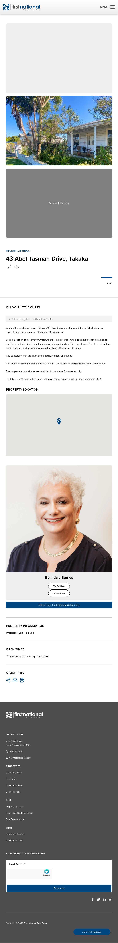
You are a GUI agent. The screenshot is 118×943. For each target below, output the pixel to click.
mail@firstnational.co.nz (18, 758)
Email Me (59, 594)
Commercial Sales (14, 785)
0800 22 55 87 (14, 751)
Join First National (92, 932)
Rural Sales (11, 779)
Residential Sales (14, 772)
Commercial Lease (14, 840)
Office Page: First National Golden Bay (59, 605)
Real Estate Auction (15, 819)
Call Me (59, 586)
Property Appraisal (14, 806)
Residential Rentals (15, 834)
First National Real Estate (35, 923)
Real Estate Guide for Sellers (19, 813)
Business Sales (13, 792)
